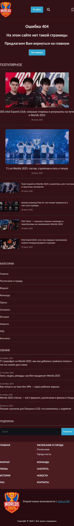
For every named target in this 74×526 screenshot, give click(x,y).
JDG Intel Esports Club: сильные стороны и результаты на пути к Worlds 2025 (37, 113)
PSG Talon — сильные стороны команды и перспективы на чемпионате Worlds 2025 (42, 223)
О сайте (37, 9)
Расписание (43, 449)
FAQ (2, 331)
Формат (4, 288)
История (4, 316)
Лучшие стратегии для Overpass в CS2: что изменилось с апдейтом (35, 408)
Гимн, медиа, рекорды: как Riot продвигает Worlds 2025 (30, 375)
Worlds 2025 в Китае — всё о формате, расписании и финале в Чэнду (37, 397)
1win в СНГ (63, 501)
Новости (4, 324)
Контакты (5, 338)
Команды (5, 295)
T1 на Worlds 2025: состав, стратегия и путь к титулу (37, 168)
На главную (37, 52)
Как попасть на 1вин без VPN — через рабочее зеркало (29, 386)
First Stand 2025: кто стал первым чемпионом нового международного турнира (44, 241)
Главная (4, 273)
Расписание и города (11, 280)
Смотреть (5, 309)
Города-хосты (44, 454)
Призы (3, 302)
